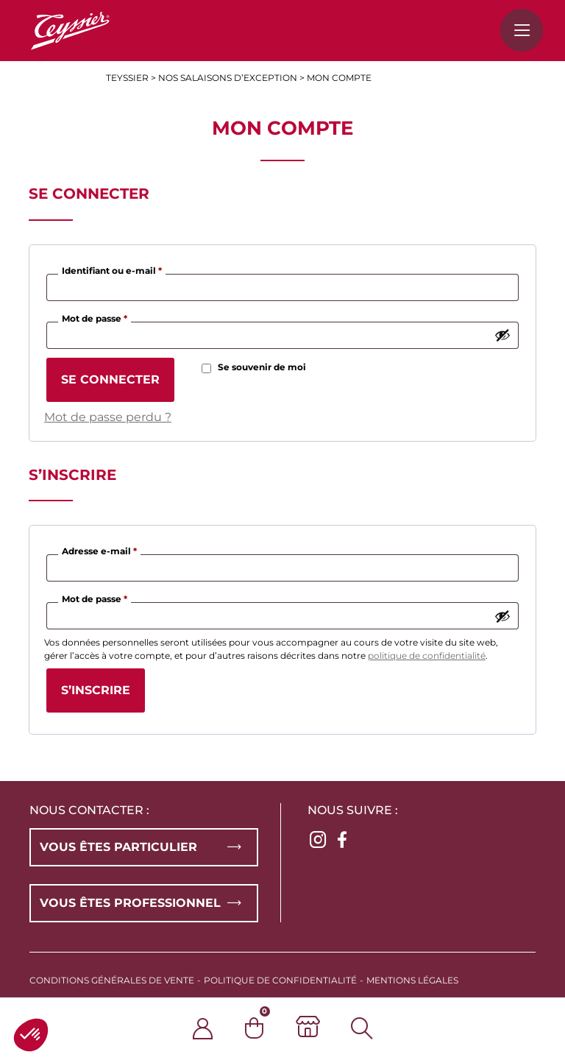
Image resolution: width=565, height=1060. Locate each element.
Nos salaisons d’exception (227, 77)
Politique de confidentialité (280, 980)
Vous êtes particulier (118, 847)
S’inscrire (95, 690)
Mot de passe (96, 317)
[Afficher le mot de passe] (502, 335)
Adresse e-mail (101, 549)
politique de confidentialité (427, 655)
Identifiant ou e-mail (114, 269)
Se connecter (110, 379)
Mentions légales (412, 980)
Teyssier (127, 77)
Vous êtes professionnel (130, 903)
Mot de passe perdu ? (107, 417)
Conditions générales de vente (111, 980)
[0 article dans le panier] (270, 1028)
